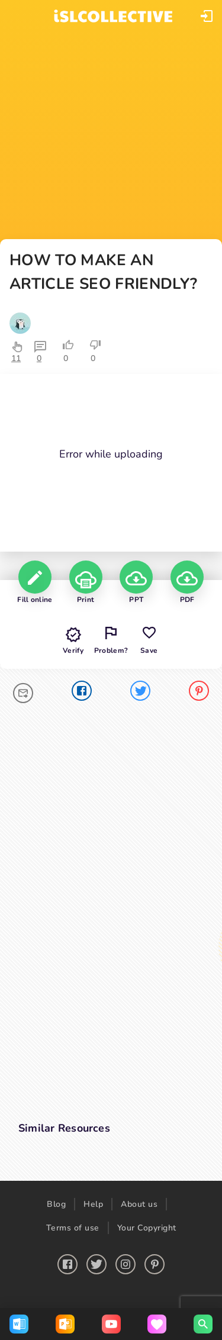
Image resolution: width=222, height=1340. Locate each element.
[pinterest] (199, 693)
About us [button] (139, 1204)
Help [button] (93, 1204)
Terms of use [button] (72, 1227)
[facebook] (81, 693)
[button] (207, 16)
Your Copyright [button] (146, 1227)
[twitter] (140, 693)
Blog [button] (56, 1204)
